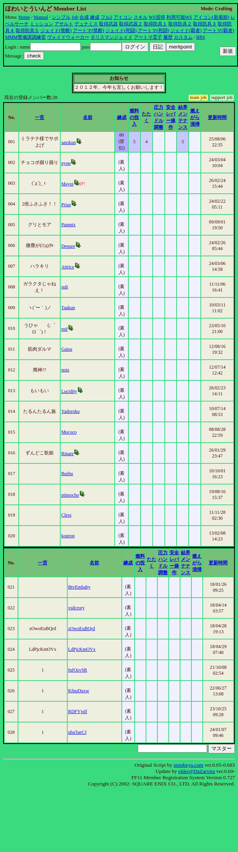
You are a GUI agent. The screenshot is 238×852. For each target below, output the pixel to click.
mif (64, 329)
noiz (65, 370)
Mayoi (67, 184)
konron (67, 536)
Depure (68, 246)
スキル (140, 17)
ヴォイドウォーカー (68, 37)
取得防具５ (27, 30)
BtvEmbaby (79, 587)
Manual (41, 17)
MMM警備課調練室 (25, 37)
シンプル (61, 17)
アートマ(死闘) (153, 30)
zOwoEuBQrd (81, 628)
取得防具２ (180, 24)
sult (64, 287)
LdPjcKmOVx (82, 649)
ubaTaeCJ (77, 732)
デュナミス (86, 24)
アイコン (123, 17)
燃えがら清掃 (195, 117)
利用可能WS (179, 17)
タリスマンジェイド (111, 37)
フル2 (106, 17)
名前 (87, 117)
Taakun (68, 307)
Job (75, 17)
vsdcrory (76, 608)
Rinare (67, 453)
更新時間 (217, 117)
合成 (84, 17)
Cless (66, 515)
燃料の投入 (134, 117)
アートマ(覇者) (218, 30)
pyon (65, 163)
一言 (39, 117)
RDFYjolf (77, 711)
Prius (66, 204)
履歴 (168, 37)
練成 (94, 17)
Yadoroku (70, 411)
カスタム (183, 37)
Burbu (67, 473)
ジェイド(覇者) (186, 30)
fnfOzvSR (77, 670)
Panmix (68, 224)
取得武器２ (130, 24)
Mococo (68, 432)
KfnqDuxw (78, 690)
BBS (200, 37)
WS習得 (157, 17)
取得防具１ (155, 24)
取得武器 (108, 24)
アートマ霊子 (148, 37)
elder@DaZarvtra (196, 771)
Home (24, 17)
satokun (68, 142)
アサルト (63, 24)
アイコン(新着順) (211, 17)
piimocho (70, 495)
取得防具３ (204, 24)
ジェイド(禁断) (56, 30)
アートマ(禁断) (88, 30)
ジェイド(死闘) (121, 30)
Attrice (67, 267)
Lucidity (69, 391)
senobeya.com (188, 765)
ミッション (41, 24)
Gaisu (66, 349)
